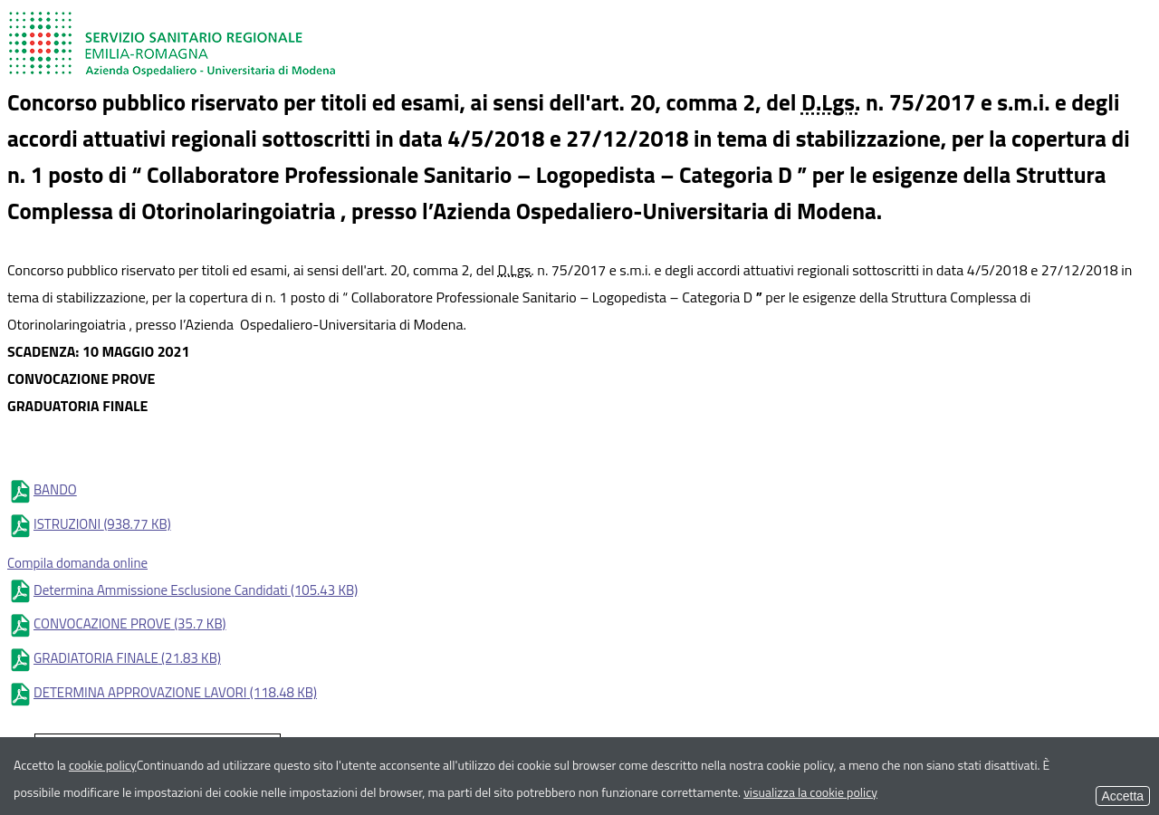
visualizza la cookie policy (810, 791)
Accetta (1122, 796)
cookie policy (103, 764)
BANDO (42, 489)
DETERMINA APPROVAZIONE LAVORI (162, 692)
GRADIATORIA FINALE (114, 657)
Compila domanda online (77, 562)
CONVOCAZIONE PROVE (116, 623)
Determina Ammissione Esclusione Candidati (182, 590)
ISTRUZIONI (89, 523)
